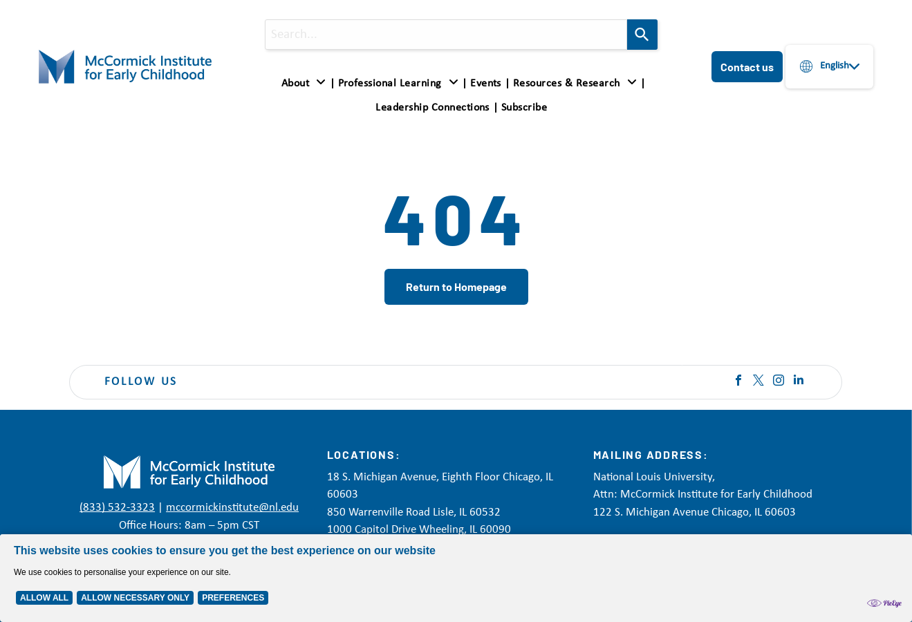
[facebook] (738, 382)
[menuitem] (306, 83)
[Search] (642, 34)
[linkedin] (798, 382)
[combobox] (446, 34)
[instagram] (778, 382)
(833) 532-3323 (117, 507)
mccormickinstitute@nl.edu (232, 507)
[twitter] (758, 382)
